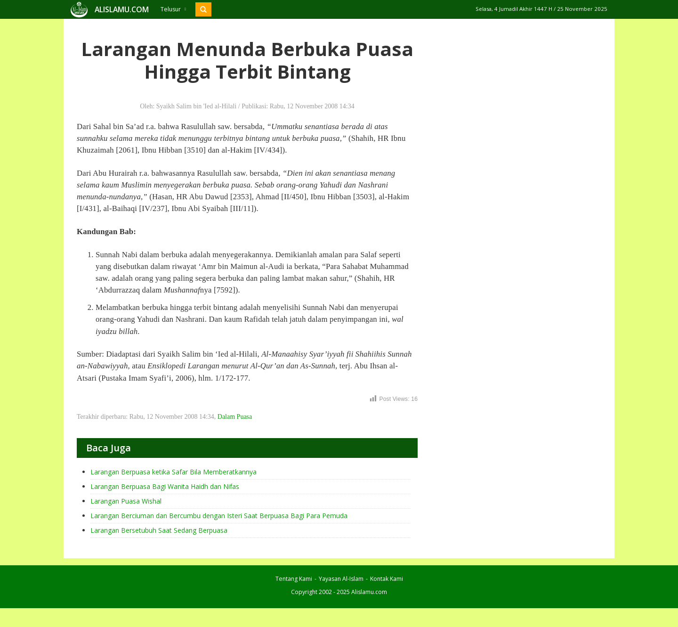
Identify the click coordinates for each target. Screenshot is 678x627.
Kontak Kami (386, 579)
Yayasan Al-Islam (341, 579)
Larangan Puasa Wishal (125, 501)
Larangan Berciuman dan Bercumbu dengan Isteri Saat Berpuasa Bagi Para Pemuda (218, 515)
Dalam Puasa (235, 416)
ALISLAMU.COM (122, 9)
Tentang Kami (293, 579)
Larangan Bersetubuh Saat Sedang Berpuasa (158, 530)
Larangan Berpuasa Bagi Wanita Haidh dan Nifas (164, 486)
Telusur (173, 9)
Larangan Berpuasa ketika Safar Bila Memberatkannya (173, 471)
